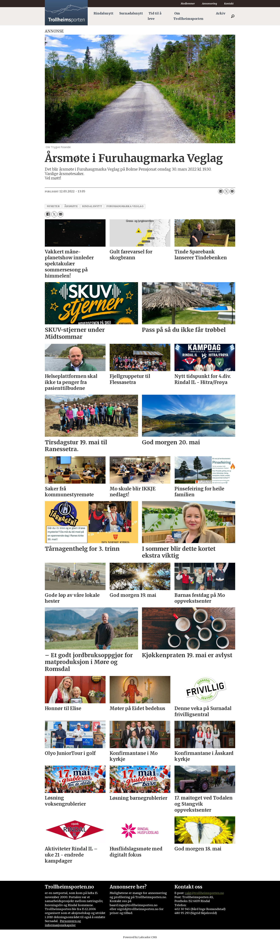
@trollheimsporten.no (207, 893)
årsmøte (71, 206)
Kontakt (229, 3)
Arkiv (220, 13)
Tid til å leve (154, 16)
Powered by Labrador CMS (140, 937)
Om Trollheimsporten (188, 16)
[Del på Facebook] (220, 191)
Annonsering (209, 3)
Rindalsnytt (103, 13)
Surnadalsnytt (131, 13)
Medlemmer (188, 3)
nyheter (53, 206)
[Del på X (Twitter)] (226, 191)
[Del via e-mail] (232, 191)
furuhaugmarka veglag (124, 206)
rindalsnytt (92, 206)
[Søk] (232, 16)
